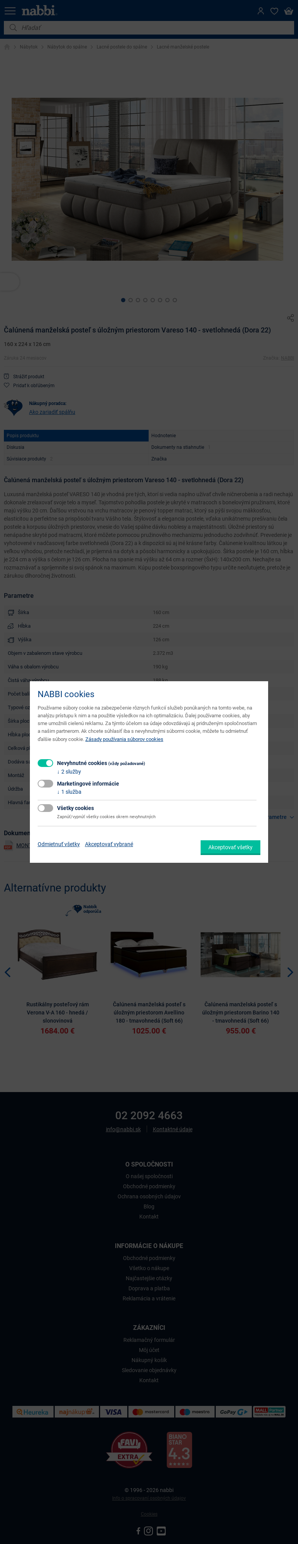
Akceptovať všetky (230, 847)
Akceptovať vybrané (109, 844)
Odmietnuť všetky (59, 844)
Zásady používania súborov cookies (124, 739)
